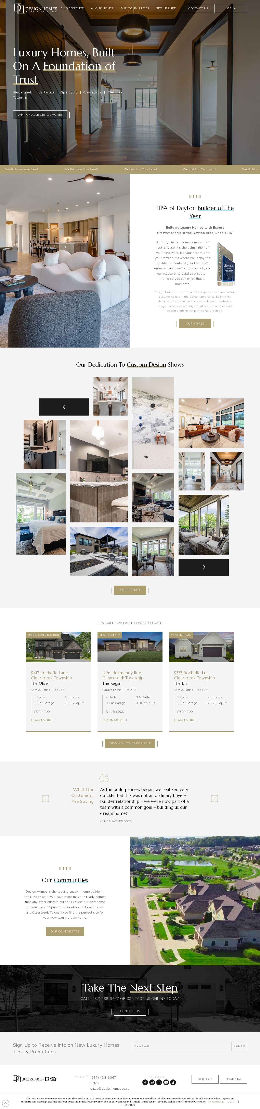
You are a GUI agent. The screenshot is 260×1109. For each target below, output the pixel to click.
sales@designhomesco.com (111, 1088)
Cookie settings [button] (216, 1101)
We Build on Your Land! (66, 169)
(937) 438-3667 (105, 998)
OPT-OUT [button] (130, 1105)
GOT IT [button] (232, 1101)
